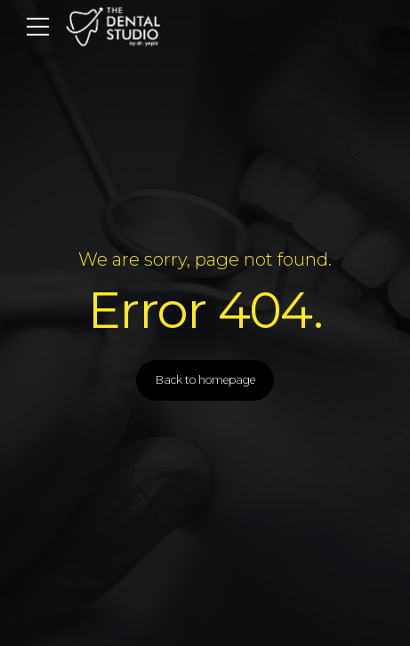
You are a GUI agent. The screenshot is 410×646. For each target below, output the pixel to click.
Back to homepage (205, 380)
